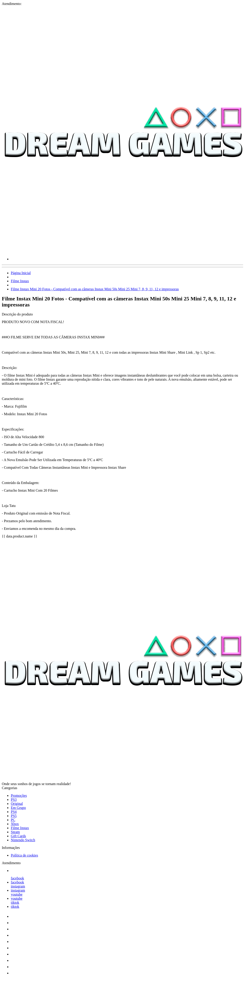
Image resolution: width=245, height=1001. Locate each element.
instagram (18, 886)
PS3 (14, 799)
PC (13, 820)
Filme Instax (20, 281)
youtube (17, 894)
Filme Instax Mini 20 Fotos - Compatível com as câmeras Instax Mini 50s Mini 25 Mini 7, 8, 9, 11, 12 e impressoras (95, 289)
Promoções (19, 795)
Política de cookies (24, 855)
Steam (15, 832)
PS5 (14, 816)
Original (17, 804)
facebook (17, 878)
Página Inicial (21, 273)
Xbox (15, 824)
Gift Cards (18, 836)
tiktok (15, 902)
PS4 (14, 812)
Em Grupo (18, 808)
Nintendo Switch (23, 840)
